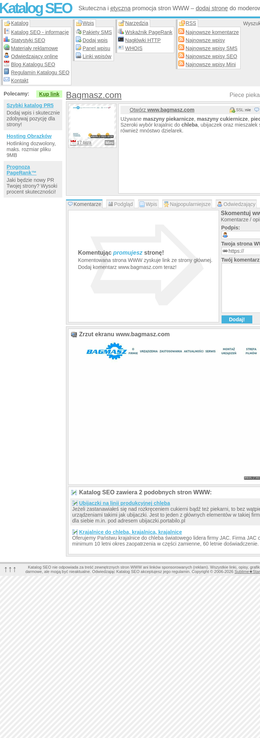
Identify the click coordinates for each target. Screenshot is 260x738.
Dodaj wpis (95, 40)
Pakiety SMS (97, 32)
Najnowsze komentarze (212, 32)
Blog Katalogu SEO (33, 64)
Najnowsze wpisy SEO (211, 56)
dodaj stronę (212, 8)
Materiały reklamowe (34, 48)
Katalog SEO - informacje (40, 32)
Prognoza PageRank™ (22, 170)
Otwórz (162, 110)
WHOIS (133, 48)
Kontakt (19, 80)
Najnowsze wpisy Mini (211, 64)
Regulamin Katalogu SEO (40, 72)
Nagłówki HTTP (143, 40)
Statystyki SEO (28, 40)
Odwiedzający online (34, 56)
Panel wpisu (97, 48)
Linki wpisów (97, 56)
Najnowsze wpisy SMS (212, 48)
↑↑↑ (10, 569)
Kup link (49, 94)
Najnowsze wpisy (205, 40)
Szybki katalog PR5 (30, 105)
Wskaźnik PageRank (148, 32)
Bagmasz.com (94, 95)
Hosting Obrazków (29, 136)
